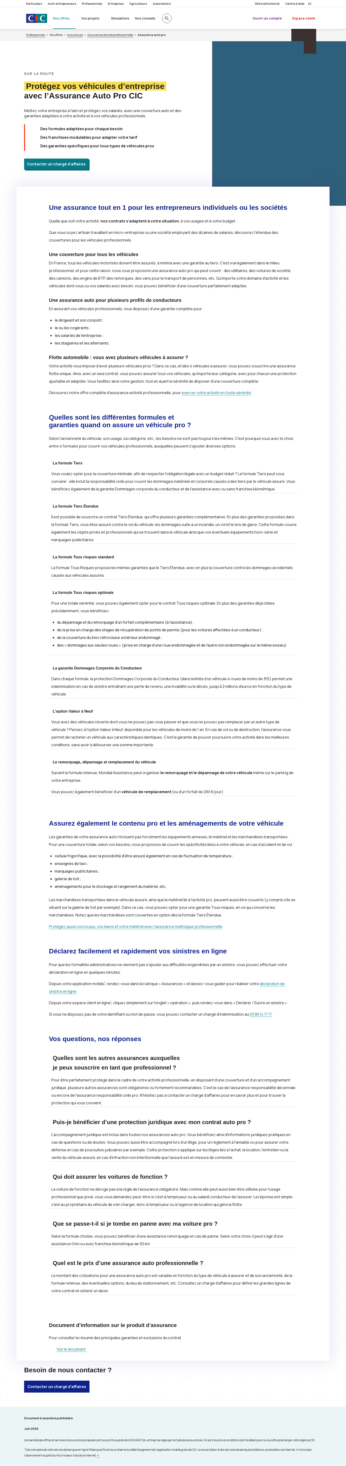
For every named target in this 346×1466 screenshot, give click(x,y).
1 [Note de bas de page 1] (104, 983)
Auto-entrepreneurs (62, 4)
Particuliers (34, 4)
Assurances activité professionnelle (110, 35)
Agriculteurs (138, 4)
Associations (162, 4)
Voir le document (71, 1349)
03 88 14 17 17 (261, 1014)
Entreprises (116, 4)
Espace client (303, 18)
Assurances (75, 35)
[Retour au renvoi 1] (98, 1455)
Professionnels (92, 4)
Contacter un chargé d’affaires (56, 164)
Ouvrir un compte (267, 18)
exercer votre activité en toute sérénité (216, 392)
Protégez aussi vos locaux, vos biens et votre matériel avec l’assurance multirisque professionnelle (135, 926)
